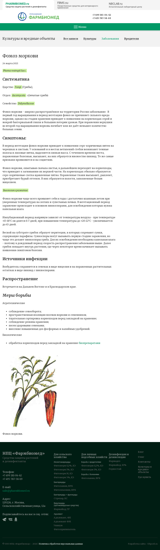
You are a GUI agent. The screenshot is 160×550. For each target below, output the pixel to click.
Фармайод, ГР (62, 509)
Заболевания (110, 38)
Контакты (144, 461)
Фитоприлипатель (65, 529)
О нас (141, 456)
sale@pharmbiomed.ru (16, 490)
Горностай (115, 469)
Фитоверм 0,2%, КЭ (65, 465)
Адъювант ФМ (62, 521)
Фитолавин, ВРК (63, 486)
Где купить (144, 477)
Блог (141, 451)
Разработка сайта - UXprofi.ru (143, 544)
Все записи (70, 38)
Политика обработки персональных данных (61, 544)
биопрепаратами (89, 343)
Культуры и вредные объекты (145, 469)
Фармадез (114, 461)
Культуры (89, 38)
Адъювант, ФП (62, 517)
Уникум (58, 525)
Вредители (131, 38)
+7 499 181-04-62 (101, 14)
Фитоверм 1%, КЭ (64, 469)
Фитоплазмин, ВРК (65, 490)
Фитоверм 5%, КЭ (64, 477)
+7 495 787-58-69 (101, 18)
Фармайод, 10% (117, 465)
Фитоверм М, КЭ (63, 473)
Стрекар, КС (61, 498)
